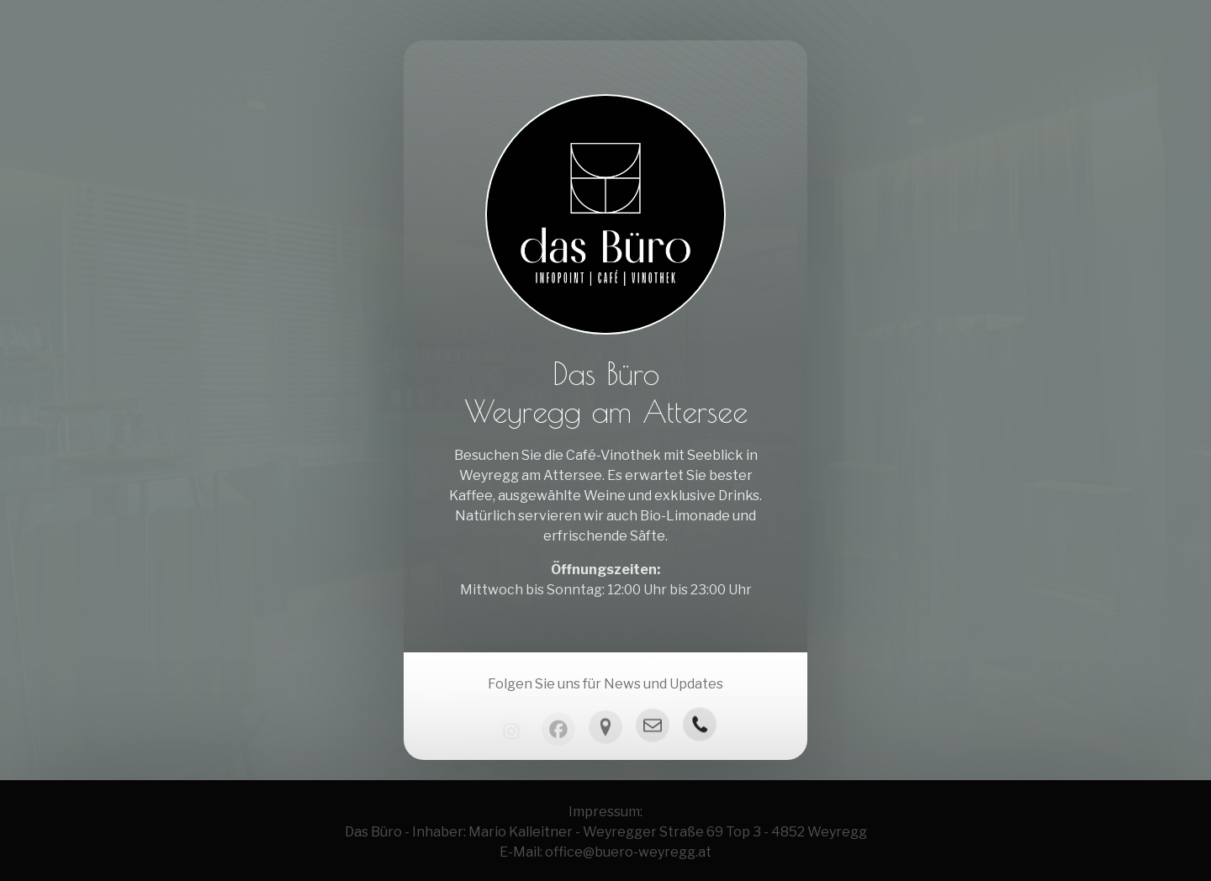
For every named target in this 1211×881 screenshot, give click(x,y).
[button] (652, 729)
